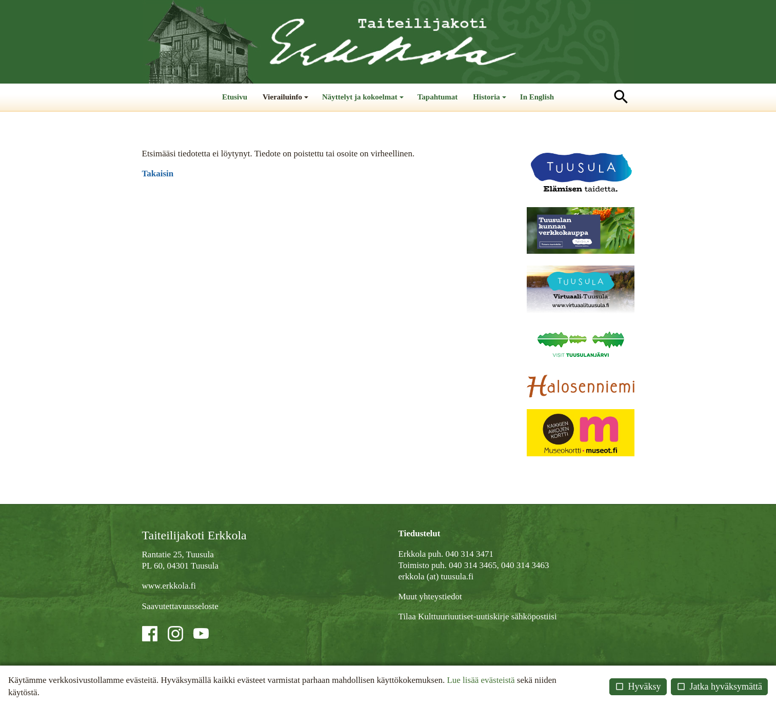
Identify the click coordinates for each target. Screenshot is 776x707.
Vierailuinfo (286, 102)
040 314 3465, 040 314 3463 (499, 565)
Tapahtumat (437, 97)
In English (537, 97)
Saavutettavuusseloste (180, 606)
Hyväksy (638, 686)
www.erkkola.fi (169, 586)
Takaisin (158, 173)
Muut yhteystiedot (430, 596)
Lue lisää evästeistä (480, 680)
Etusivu (234, 97)
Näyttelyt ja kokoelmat (364, 102)
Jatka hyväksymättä (719, 686)
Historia (490, 102)
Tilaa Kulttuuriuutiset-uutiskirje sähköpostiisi (478, 616)
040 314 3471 (470, 554)
